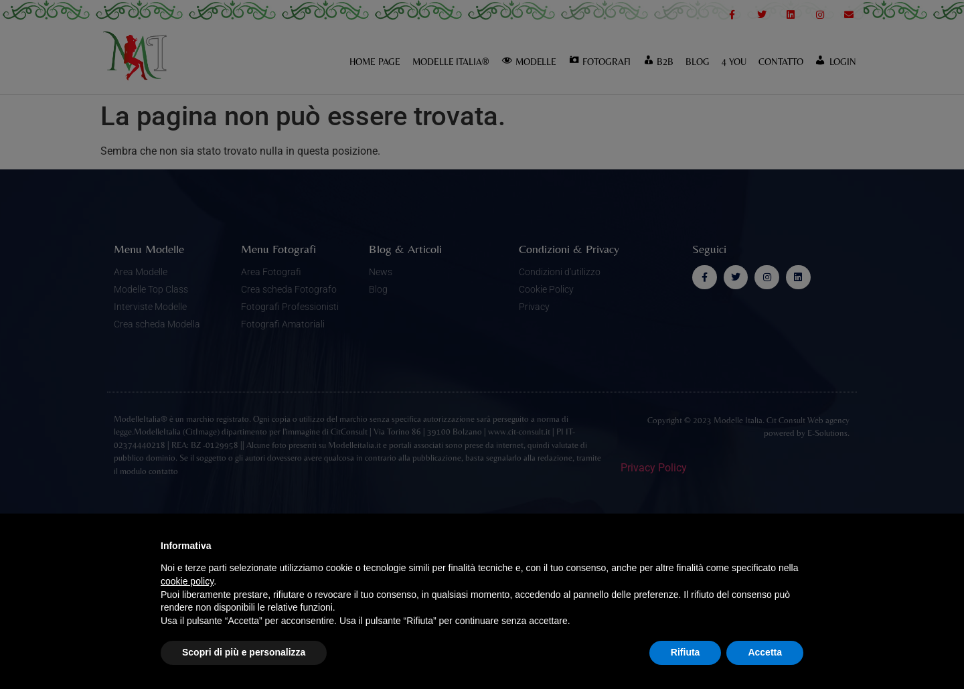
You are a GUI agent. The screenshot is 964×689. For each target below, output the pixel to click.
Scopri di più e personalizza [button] (243, 652)
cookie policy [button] (187, 581)
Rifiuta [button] (685, 652)
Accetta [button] (765, 652)
